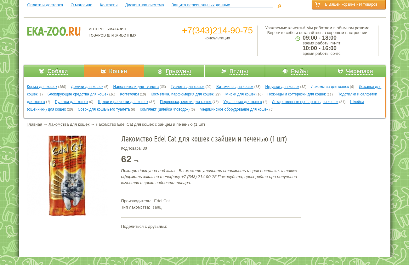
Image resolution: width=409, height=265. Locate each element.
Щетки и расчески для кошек (123, 102)
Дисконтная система (144, 5)
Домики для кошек (87, 86)
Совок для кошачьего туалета (104, 109)
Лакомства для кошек (330, 86)
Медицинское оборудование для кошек (234, 109)
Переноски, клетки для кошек (185, 102)
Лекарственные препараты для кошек (305, 102)
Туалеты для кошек (187, 86)
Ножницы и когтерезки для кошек (296, 94)
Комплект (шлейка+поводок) (165, 109)
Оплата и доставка (45, 5)
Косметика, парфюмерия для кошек (182, 94)
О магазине (81, 5)
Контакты (108, 5)
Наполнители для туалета (136, 86)
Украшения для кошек (243, 102)
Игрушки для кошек (282, 86)
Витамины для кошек (234, 86)
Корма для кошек (42, 86)
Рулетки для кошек (71, 102)
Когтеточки (129, 94)
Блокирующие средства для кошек (78, 94)
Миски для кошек (240, 94)
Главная (34, 124)
